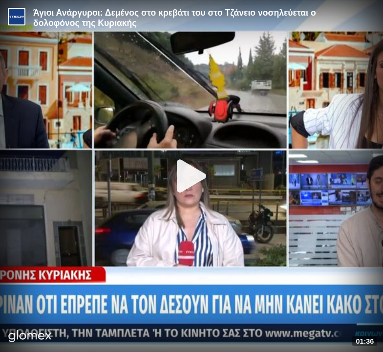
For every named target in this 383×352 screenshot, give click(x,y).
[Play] (191, 176)
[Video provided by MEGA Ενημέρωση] (16, 16)
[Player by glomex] (30, 337)
